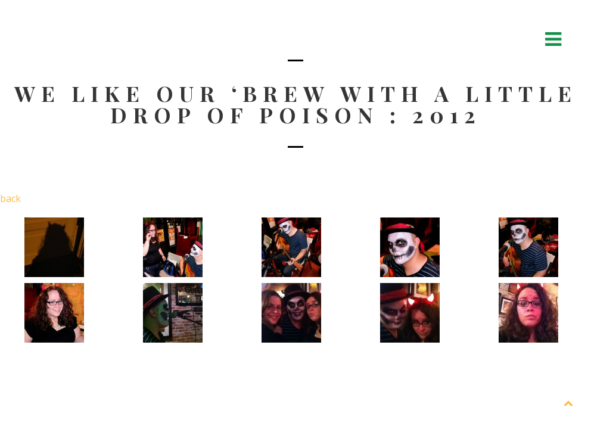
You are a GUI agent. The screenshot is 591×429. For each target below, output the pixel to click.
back (10, 198)
